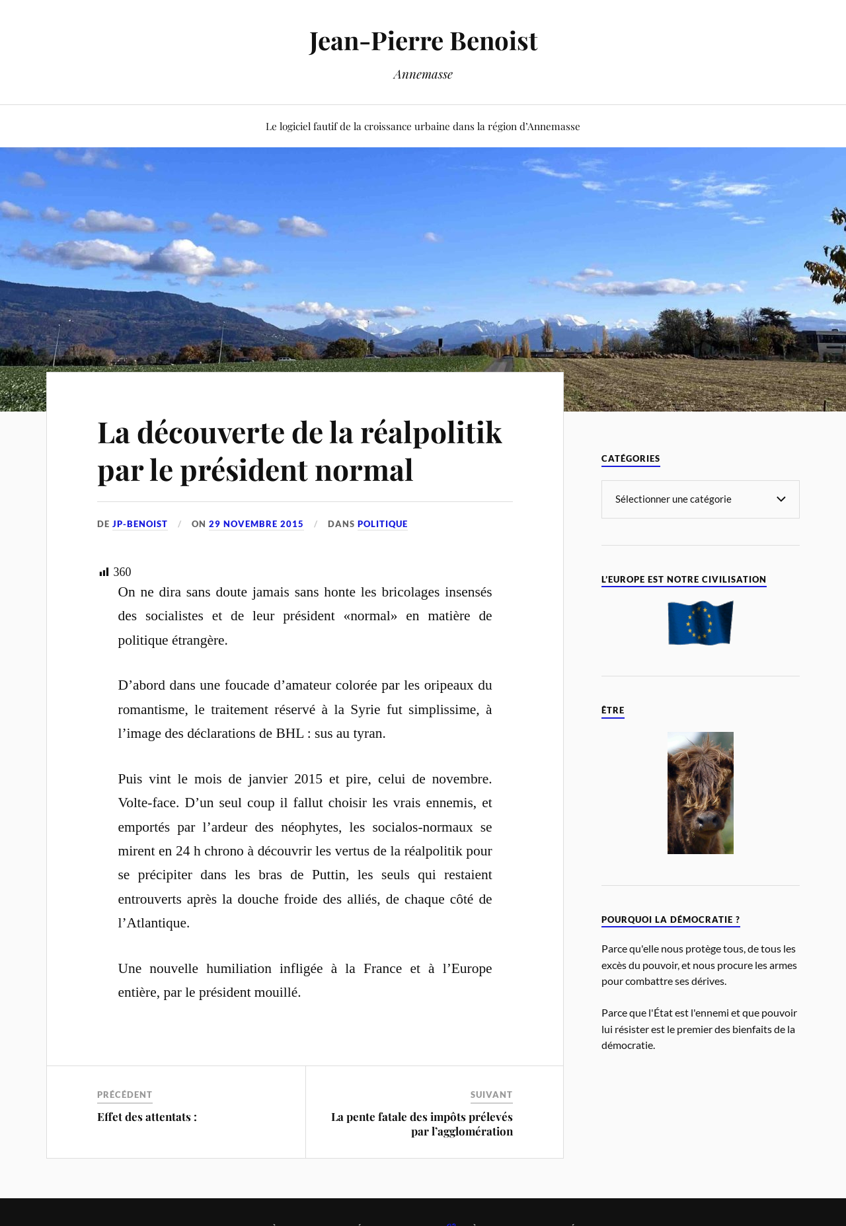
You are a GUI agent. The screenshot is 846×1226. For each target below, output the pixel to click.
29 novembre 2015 (256, 524)
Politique (383, 524)
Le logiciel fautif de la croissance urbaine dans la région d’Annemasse (423, 126)
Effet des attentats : (147, 1116)
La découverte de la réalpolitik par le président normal (299, 450)
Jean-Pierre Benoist (423, 40)
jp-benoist (140, 524)
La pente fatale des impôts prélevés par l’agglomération (422, 1123)
